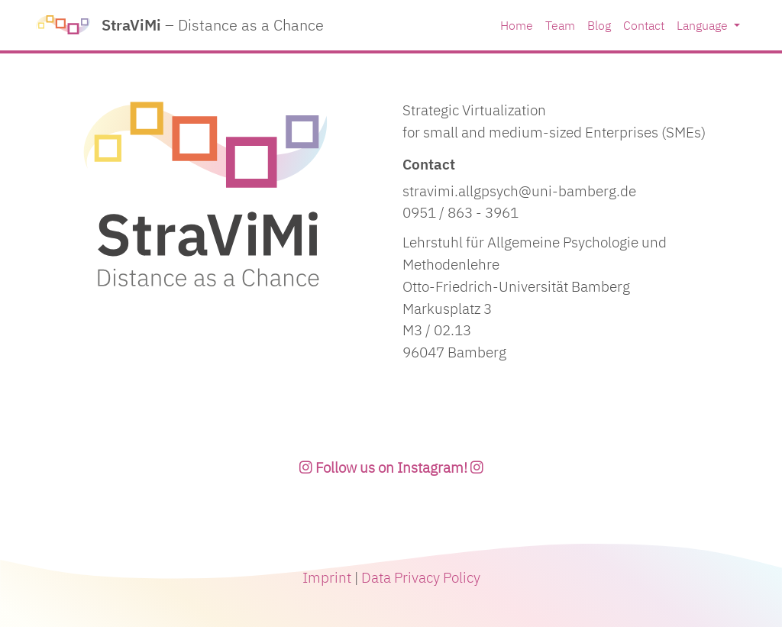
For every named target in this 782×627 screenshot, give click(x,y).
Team (560, 25)
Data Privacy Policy (420, 577)
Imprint (328, 577)
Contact (643, 25)
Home (516, 25)
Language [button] (704, 25)
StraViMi (180, 25)
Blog (599, 25)
